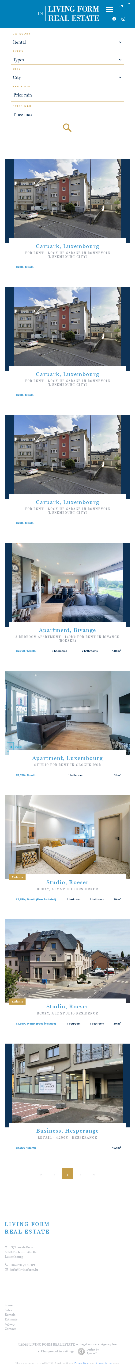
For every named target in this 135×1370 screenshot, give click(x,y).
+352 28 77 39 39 (22, 1265)
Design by (87, 1351)
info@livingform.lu (24, 1269)
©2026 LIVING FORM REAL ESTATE (46, 1344)
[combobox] (67, 42)
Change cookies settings (57, 1351)
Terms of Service (104, 1363)
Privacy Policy (82, 1363)
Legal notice (87, 1344)
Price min (22, 86)
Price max (22, 106)
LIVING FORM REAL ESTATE (27, 1228)
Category (22, 33)
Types (18, 51)
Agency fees (109, 1344)
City (17, 69)
